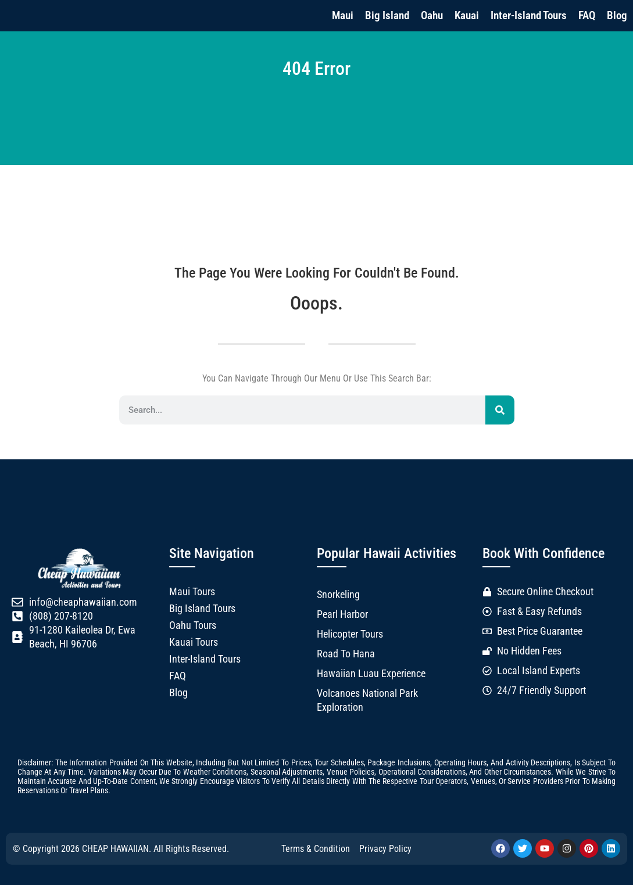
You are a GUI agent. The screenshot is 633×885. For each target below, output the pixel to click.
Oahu (432, 15)
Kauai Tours (193, 642)
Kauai (467, 15)
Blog (617, 15)
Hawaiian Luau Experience (371, 673)
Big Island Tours (202, 608)
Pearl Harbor (342, 614)
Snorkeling (338, 594)
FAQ (586, 15)
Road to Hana (346, 654)
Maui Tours (192, 592)
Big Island (387, 15)
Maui (342, 15)
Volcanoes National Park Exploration (367, 700)
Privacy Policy (385, 848)
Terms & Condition (315, 848)
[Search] (499, 409)
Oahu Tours (192, 625)
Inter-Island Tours (529, 15)
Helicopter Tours (350, 634)
